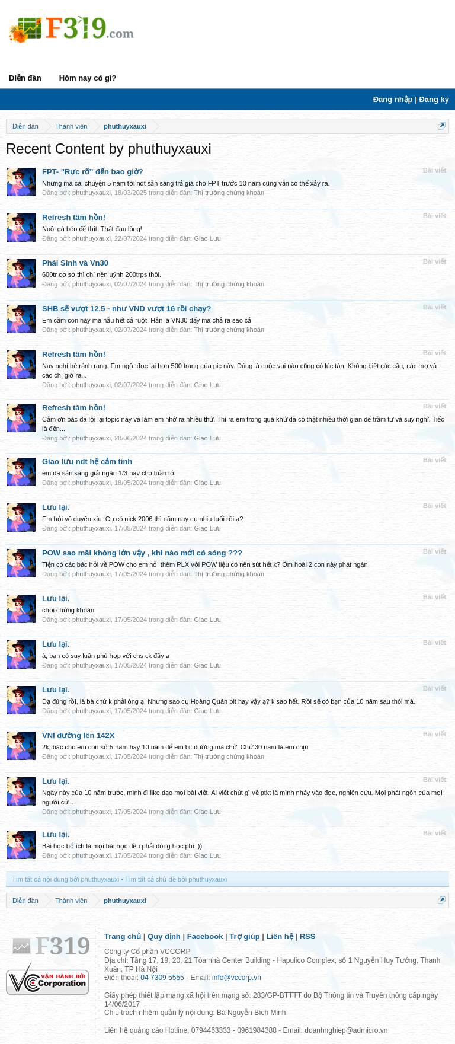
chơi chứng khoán (68, 610)
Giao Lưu (207, 238)
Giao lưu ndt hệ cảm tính (87, 461)
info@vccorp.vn (236, 977)
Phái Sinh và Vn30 (75, 262)
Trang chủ (122, 936)
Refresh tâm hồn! (73, 217)
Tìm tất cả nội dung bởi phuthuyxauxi (65, 879)
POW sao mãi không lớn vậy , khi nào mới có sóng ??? (142, 552)
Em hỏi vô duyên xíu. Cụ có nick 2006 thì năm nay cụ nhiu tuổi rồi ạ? (142, 518)
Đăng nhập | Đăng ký (411, 99)
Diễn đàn (25, 78)
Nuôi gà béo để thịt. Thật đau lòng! (92, 228)
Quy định (164, 936)
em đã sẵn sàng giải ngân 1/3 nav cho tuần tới (109, 473)
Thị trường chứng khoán (229, 192)
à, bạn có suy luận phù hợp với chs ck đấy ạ (105, 655)
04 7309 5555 (162, 977)
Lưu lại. (55, 507)
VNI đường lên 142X (78, 735)
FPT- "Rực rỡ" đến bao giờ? (92, 171)
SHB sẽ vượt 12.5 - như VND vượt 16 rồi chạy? (126, 308)
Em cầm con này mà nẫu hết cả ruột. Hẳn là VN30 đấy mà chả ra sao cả (146, 320)
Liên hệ (280, 936)
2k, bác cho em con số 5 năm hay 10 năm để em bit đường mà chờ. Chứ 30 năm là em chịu (175, 747)
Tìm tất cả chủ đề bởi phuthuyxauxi (176, 879)
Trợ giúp (244, 936)
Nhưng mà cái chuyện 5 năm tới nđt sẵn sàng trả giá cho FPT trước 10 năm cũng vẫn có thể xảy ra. (186, 183)
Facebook (205, 936)
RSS (308, 936)
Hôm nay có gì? (88, 78)
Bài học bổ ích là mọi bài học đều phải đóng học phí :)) (122, 846)
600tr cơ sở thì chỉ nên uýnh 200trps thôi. (101, 274)
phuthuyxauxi (91, 192)
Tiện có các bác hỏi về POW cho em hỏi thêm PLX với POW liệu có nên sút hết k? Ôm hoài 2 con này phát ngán (205, 564)
